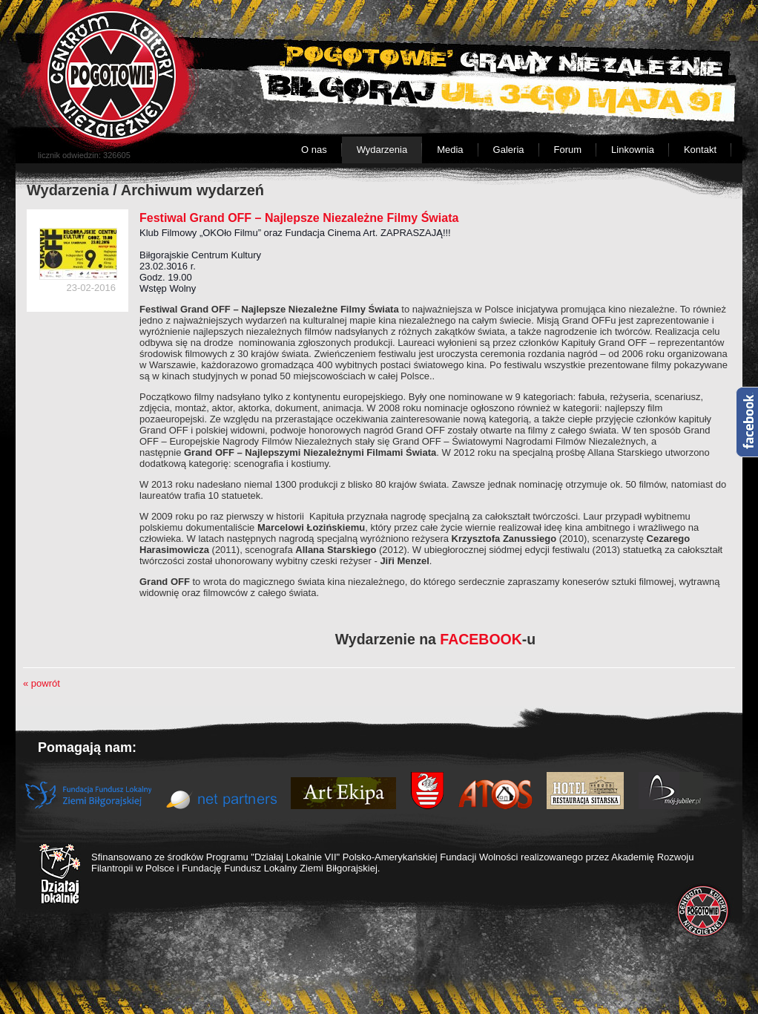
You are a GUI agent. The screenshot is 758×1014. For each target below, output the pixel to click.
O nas (314, 149)
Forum (568, 149)
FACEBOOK (481, 639)
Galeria (508, 149)
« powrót (41, 683)
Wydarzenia (382, 149)
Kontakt (700, 149)
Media (450, 149)
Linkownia (632, 149)
